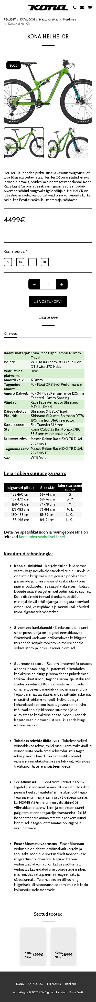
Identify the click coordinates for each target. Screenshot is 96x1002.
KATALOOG (27, 19)
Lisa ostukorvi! (48, 301)
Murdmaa (69, 19)
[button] (5, 7)
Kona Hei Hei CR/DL (29, 955)
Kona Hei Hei (58, 955)
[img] (33, 936)
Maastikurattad (49, 19)
